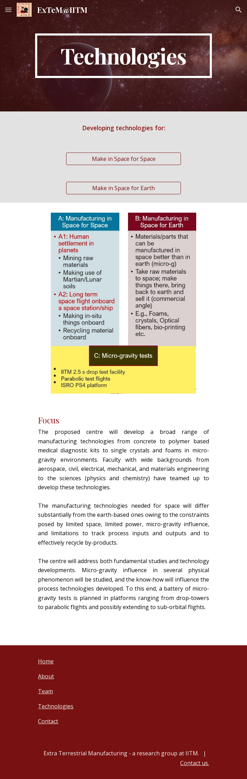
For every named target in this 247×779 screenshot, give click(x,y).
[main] (123, 55)
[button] (8, 9)
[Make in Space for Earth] (123, 188)
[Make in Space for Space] (123, 158)
